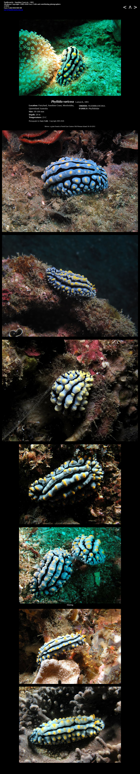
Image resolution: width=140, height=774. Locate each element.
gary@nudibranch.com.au (13, 10)
